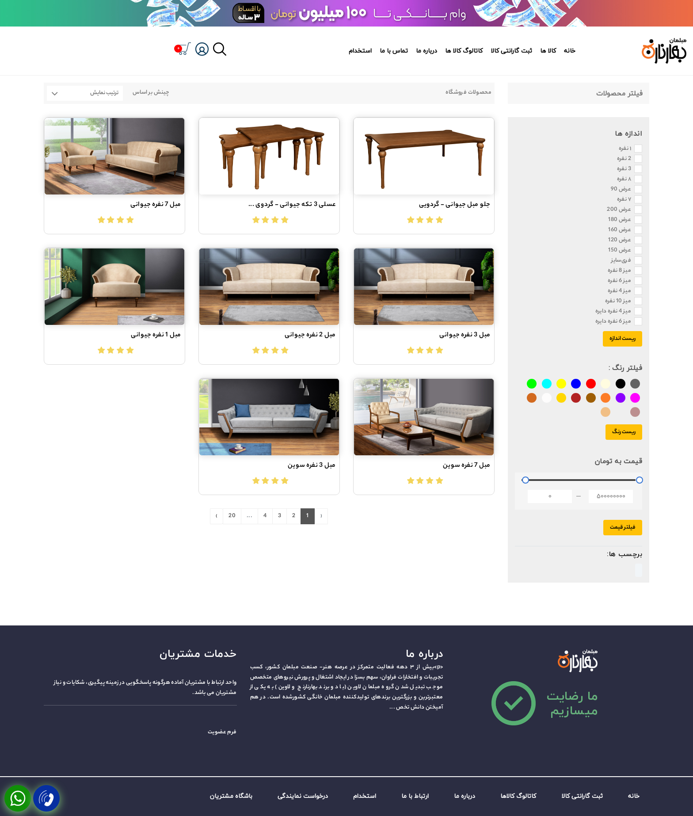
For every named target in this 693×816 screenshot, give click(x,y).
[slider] (525, 480)
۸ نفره (624, 179)
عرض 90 (621, 189)
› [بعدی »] (216, 516)
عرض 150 (619, 250)
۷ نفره (624, 199)
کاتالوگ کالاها (518, 795)
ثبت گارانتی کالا (511, 50)
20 (232, 516)
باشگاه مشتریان (231, 795)
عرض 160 (619, 230)
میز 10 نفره (618, 301)
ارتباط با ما (415, 795)
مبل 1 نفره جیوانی (156, 335)
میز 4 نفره (619, 291)
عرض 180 (619, 220)
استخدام (360, 50)
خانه (569, 50)
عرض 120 (619, 240)
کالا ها (548, 50)
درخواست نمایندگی (303, 795)
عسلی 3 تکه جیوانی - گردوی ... (292, 205)
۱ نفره (625, 149)
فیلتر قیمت (623, 527)
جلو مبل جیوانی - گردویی (455, 205)
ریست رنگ (624, 432)
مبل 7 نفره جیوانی (155, 205)
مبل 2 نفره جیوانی (310, 335)
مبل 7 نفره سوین (467, 466)
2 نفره (624, 159)
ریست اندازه (622, 338)
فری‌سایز (621, 260)
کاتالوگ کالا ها (464, 50)
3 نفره (624, 169)
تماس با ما (394, 50)
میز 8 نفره (619, 271)
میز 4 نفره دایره (613, 311)
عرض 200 (619, 210)
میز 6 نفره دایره (613, 321)
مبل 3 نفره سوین (312, 466)
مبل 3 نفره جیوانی (465, 335)
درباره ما (426, 50)
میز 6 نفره (619, 281)
